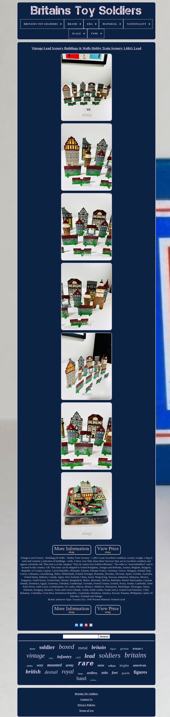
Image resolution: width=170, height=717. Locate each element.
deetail (51, 672)
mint (101, 665)
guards (126, 673)
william (112, 665)
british (33, 671)
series (30, 665)
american (139, 665)
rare (86, 663)
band (81, 678)
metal (83, 647)
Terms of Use (86, 710)
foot (115, 673)
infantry (64, 656)
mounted (54, 665)
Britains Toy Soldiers (86, 693)
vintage (35, 655)
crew (51, 658)
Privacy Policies (86, 704)
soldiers (110, 655)
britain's (138, 648)
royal (68, 671)
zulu (104, 673)
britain (99, 647)
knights (124, 665)
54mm (80, 674)
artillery (92, 673)
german (124, 648)
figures (140, 672)
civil (78, 657)
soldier (47, 647)
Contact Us (86, 699)
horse (32, 648)
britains (135, 655)
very (40, 665)
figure (113, 648)
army (70, 665)
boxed (66, 646)
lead (89, 655)
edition (93, 680)
